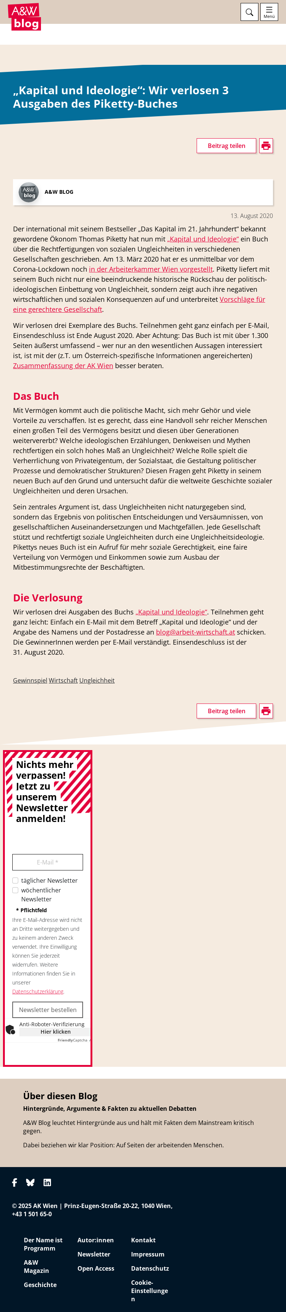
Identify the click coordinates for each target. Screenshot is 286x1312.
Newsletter (93, 1254)
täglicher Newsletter (49, 880)
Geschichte (40, 1285)
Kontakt (143, 1240)
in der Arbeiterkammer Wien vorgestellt (151, 269)
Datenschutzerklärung (37, 991)
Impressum (148, 1254)
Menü (269, 16)
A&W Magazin (36, 1266)
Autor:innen (95, 1240)
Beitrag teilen (226, 146)
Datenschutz (150, 1268)
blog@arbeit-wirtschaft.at (195, 631)
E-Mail (47, 862)
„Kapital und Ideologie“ (203, 238)
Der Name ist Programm (43, 1244)
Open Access (95, 1268)
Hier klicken (56, 1031)
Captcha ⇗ (75, 1040)
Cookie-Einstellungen (149, 1290)
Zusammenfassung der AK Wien (63, 365)
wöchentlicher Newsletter (41, 894)
